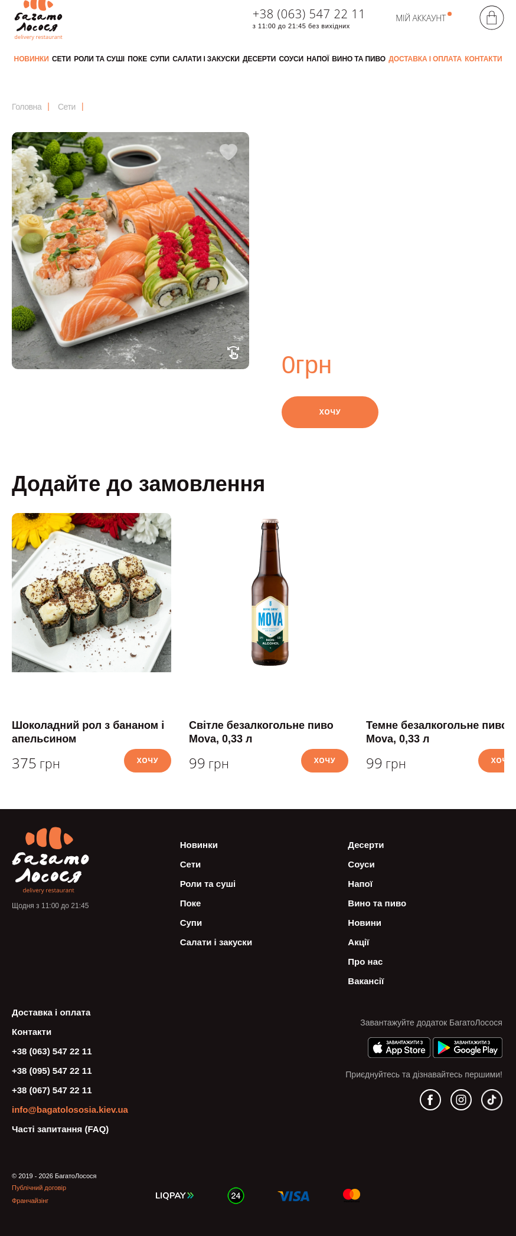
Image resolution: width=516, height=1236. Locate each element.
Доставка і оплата (425, 59)
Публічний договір (39, 1187)
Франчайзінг (30, 1200)
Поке (137, 59)
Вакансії (366, 981)
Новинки (31, 59)
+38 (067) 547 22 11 (52, 1090)
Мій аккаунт (421, 18)
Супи (159, 59)
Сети (61, 59)
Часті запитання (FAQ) (60, 1129)
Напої (317, 59)
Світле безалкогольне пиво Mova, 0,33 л (261, 732)
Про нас (365, 961)
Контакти (483, 59)
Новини (364, 923)
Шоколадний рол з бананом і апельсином (88, 732)
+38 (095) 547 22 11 (52, 1071)
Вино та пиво (359, 59)
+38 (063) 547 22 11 (309, 14)
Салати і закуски (206, 59)
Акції (358, 942)
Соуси (291, 59)
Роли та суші (99, 59)
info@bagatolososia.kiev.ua (70, 1109)
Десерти (259, 59)
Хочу (330, 412)
